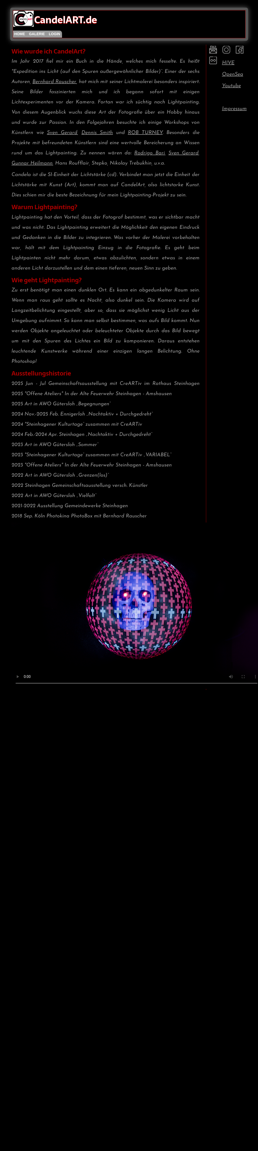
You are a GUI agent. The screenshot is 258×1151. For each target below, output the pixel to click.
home (19, 34)
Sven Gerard (62, 132)
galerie (37, 34)
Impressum (234, 108)
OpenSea (232, 74)
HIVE (228, 62)
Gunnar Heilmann (32, 163)
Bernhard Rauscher (54, 81)
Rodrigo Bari (149, 153)
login (54, 34)
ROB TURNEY (145, 132)
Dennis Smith (97, 132)
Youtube (231, 85)
